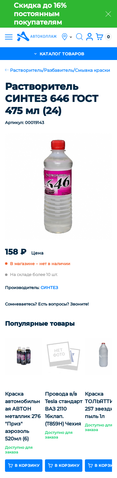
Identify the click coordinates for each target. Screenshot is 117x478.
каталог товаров (59, 53)
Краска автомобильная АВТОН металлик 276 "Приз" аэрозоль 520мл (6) (23, 416)
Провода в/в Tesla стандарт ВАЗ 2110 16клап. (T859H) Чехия (63, 409)
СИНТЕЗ (49, 287)
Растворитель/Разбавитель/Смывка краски (57, 70)
